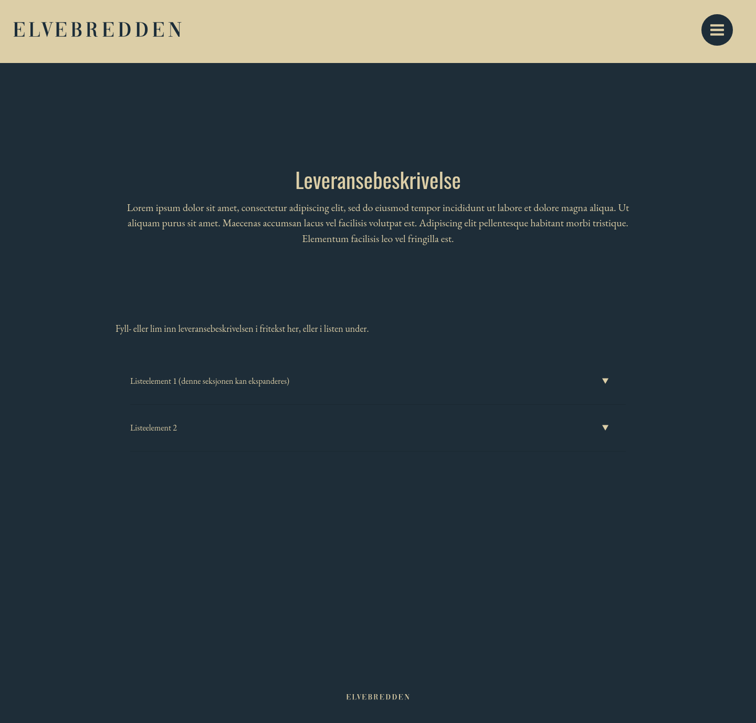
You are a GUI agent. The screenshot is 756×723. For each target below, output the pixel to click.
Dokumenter (597, 32)
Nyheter (536, 32)
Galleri (485, 32)
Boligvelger (364, 32)
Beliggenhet (429, 32)
